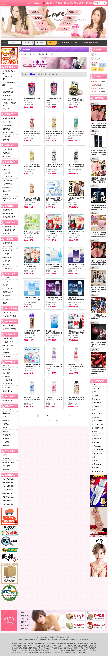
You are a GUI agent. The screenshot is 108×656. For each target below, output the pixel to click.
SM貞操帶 (6, 349)
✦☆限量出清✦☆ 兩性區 (9, 84)
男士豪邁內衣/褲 (8, 462)
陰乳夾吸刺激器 (8, 132)
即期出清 (5, 109)
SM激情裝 (6, 353)
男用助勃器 (6, 195)
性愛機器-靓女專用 (9, 230)
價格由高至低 (53, 74)
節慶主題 (5, 420)
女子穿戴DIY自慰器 (9, 329)
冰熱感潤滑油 (7, 246)
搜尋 (52, 43)
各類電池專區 (7, 400)
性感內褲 (5, 446)
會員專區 (24, 628)
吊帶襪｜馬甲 (7, 435)
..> (63, 415)
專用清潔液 (6, 376)
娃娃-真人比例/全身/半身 (9, 199)
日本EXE (94, 410)
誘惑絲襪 (5, 431)
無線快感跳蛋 (7, 153)
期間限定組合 (7, 99)
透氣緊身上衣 (7, 469)
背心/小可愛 (6, 409)
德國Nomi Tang (96, 453)
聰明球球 (5, 140)
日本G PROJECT (97, 388)
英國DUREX (95, 442)
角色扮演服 (6, 438)
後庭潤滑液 (6, 265)
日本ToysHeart (96, 392)
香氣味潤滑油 (7, 250)
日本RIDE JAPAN (97, 424)
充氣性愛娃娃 (7, 184)
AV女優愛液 (6, 257)
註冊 (100, 69)
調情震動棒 (6, 129)
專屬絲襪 (5, 459)
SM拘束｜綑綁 (7, 342)
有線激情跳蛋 (7, 149)
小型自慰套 (6, 169)
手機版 (88, 3)
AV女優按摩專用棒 (8, 312)
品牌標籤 (44, 29)
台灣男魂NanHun (97, 471)
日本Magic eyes (96, 399)
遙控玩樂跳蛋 (7, 156)
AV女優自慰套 (7, 180)
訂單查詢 (73, 12)
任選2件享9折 (7, 96)
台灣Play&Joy (96, 464)
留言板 (64, 29)
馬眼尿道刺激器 (8, 292)
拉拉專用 (5, 303)
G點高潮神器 (7, 125)
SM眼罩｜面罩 (7, 338)
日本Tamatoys (96, 403)
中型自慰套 (6, 173)
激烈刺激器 (6, 277)
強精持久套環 (7, 210)
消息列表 (24, 619)
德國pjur (94, 457)
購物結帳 (37, 3)
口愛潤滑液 (6, 254)
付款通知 (70, 18)
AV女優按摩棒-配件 (9, 316)
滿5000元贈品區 (8, 497)
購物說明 (47, 3)
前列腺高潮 (6, 299)
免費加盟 (57, 3)
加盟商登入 (25, 625)
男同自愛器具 (7, 288)
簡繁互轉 (68, 3)
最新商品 (38, 18)
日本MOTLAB (96, 439)
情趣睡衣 (5, 428)
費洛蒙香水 (6, 369)
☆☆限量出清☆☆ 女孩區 (9, 78)
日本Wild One (96, 417)
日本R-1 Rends (96, 413)
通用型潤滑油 (7, 243)
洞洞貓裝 (5, 424)
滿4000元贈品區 (8, 493)
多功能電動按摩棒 (8, 118)
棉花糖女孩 (6, 413)
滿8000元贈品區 (8, 504)
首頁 (28, 3)
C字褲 (4, 417)
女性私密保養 (7, 380)
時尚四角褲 (6, 466)
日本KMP (94, 431)
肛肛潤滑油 (6, 281)
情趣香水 (5, 365)
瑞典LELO (95, 460)
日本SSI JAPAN (96, 421)
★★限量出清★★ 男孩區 (9, 72)
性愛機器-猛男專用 (9, 226)
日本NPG (94, 384)
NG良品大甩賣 (7, 88)
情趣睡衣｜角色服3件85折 (9, 104)
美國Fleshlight (96, 446)
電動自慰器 (6, 191)
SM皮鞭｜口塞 (7, 345)
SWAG (66, 650)
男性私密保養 (7, 384)
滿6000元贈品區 (8, 500)
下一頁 (68, 415)
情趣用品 (59, 644)
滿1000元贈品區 (8, 479)
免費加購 (35, 12)
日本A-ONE (95, 406)
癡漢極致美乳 (7, 187)
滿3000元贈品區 (8, 490)
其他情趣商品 (7, 391)
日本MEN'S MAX (97, 428)
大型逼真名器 (7, 176)
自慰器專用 (6, 261)
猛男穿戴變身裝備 (8, 325)
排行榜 (40, 23)
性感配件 (5, 442)
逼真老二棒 (6, 122)
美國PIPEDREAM (97, 450)
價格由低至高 (42, 74)
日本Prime (95, 435)
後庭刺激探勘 (7, 373)
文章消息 (66, 23)
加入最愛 (78, 3)
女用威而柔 (6, 136)
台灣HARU (95, 468)
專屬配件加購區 (8, 92)
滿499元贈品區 (7, 482)
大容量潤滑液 (7, 268)
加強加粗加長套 (8, 213)
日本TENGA (95, 395)
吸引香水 (5, 285)
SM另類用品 (6, 356)
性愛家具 (5, 233)
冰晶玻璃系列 (7, 387)
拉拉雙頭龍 (6, 296)
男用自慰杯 (6, 166)
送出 (94, 69)
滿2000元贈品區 (8, 486)
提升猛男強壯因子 (8, 217)
